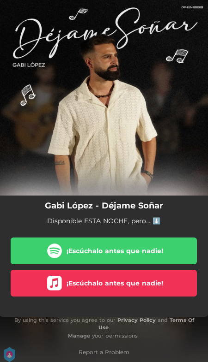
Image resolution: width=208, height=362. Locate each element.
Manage (79, 335)
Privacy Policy (136, 320)
